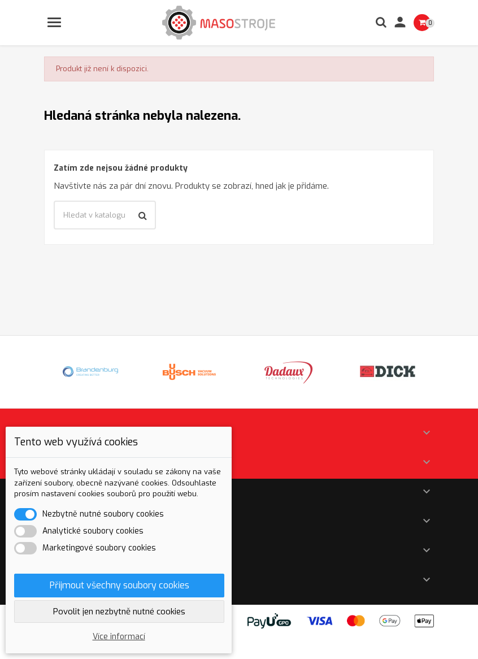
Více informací (119, 636)
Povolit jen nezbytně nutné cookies (119, 611)
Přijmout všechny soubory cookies (119, 585)
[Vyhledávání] (105, 215)
